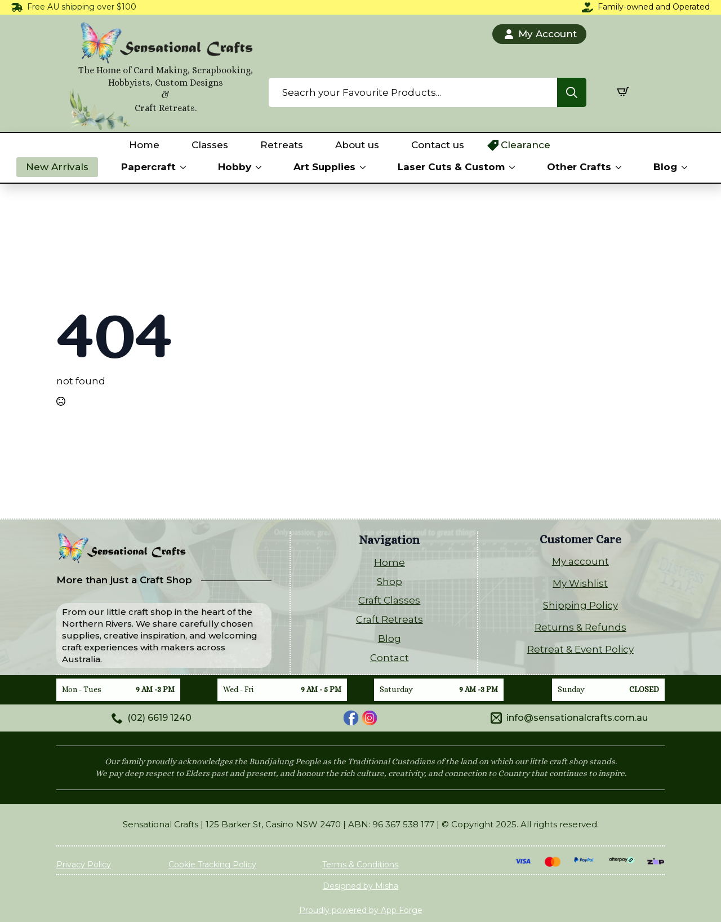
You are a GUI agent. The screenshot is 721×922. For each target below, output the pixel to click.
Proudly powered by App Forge (360, 910)
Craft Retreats (389, 619)
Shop (389, 581)
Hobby (234, 166)
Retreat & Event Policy (580, 649)
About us (357, 144)
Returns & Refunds (580, 627)
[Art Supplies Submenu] (365, 167)
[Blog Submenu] (686, 167)
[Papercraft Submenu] (185, 167)
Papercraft (148, 166)
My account (580, 561)
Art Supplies (324, 166)
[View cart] (623, 91)
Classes (210, 144)
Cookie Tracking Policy (212, 864)
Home (144, 144)
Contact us (437, 144)
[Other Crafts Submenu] (620, 167)
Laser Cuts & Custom (451, 166)
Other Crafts (579, 166)
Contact (389, 657)
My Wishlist (580, 583)
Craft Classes (389, 600)
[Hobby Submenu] (260, 167)
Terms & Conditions (360, 864)
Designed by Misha (360, 886)
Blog (665, 166)
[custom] (351, 718)
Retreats (281, 144)
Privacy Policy (83, 864)
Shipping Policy (580, 605)
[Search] (571, 92)
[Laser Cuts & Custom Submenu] (514, 167)
